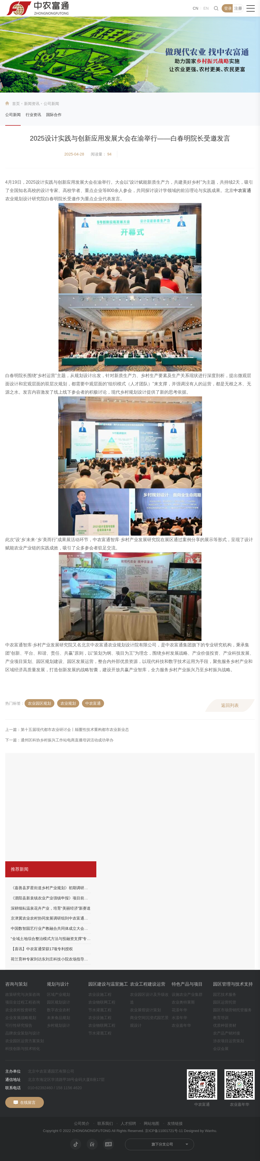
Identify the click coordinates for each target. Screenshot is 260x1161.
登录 (228, 8)
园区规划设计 (58, 1002)
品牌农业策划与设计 (22, 1033)
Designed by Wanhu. (200, 1131)
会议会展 (221, 1048)
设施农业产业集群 (187, 994)
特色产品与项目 (187, 984)
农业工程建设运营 (147, 984)
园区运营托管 (224, 1002)
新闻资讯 (31, 103)
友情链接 (175, 1123)
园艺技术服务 (224, 994)
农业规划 (68, 703)
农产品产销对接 (226, 1033)
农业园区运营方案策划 (24, 1041)
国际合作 (54, 114)
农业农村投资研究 (20, 1010)
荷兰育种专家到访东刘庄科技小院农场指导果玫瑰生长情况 (61, 959)
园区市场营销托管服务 (232, 1010)
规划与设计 (58, 984)
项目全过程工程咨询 (22, 1002)
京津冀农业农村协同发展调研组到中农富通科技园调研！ (59, 918)
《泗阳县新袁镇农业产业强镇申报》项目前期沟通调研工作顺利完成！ (71, 898)
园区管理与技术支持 (233, 984)
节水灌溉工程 (100, 1010)
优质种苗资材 (224, 1025)
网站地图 (151, 1123)
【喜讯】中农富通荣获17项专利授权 (42, 949)
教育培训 (221, 1017)
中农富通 (242, 190)
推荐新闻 (19, 869)
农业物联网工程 (101, 1002)
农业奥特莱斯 (183, 1002)
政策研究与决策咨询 (22, 994)
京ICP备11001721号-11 (164, 1131)
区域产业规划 (58, 994)
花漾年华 (179, 1010)
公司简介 (81, 1123)
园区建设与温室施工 (108, 984)
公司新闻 (13, 114)
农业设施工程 (100, 994)
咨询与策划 (16, 984)
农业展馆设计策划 (145, 1010)
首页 (16, 103)
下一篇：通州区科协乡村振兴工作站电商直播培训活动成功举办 (59, 740)
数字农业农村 (58, 1010)
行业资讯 (33, 114)
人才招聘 (128, 1123)
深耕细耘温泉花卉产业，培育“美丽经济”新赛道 (51, 908)
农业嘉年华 (181, 1025)
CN (195, 8)
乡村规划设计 (58, 1025)
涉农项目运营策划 (228, 1041)
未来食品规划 (58, 1017)
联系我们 (105, 1123)
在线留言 (28, 1102)
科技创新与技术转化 (22, 1048)
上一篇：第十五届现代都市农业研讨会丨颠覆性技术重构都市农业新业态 (67, 729)
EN (206, 8)
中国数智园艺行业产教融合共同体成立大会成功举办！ (57, 928)
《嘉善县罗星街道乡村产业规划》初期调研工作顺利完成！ (61, 888)
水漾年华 (179, 1017)
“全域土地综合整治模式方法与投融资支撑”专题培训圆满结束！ (64, 938)
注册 (238, 8)
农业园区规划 (39, 703)
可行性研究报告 (18, 1025)
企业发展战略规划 (20, 1017)
